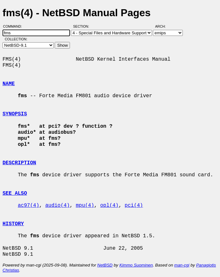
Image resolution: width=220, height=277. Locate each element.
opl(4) (109, 205)
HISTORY (13, 223)
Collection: (16, 39)
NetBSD (105, 265)
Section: (82, 26)
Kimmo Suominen (136, 265)
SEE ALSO (15, 193)
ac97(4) (28, 205)
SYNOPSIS (15, 114)
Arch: (163, 26)
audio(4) (57, 205)
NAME (9, 83)
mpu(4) (85, 205)
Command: (14, 26)
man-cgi (181, 265)
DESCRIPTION (19, 162)
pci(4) (134, 205)
